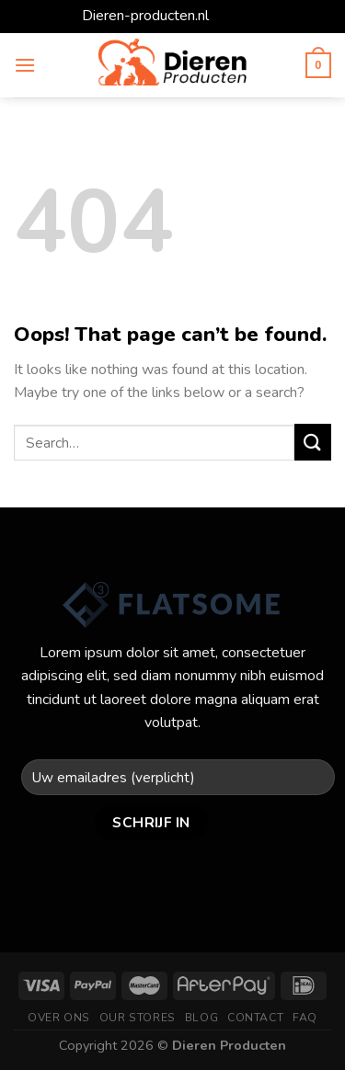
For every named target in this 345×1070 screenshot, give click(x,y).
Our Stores (137, 1017)
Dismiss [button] (238, 16)
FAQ (305, 1017)
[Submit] (312, 442)
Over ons (59, 1017)
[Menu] (25, 64)
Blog (201, 1017)
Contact (255, 1017)
